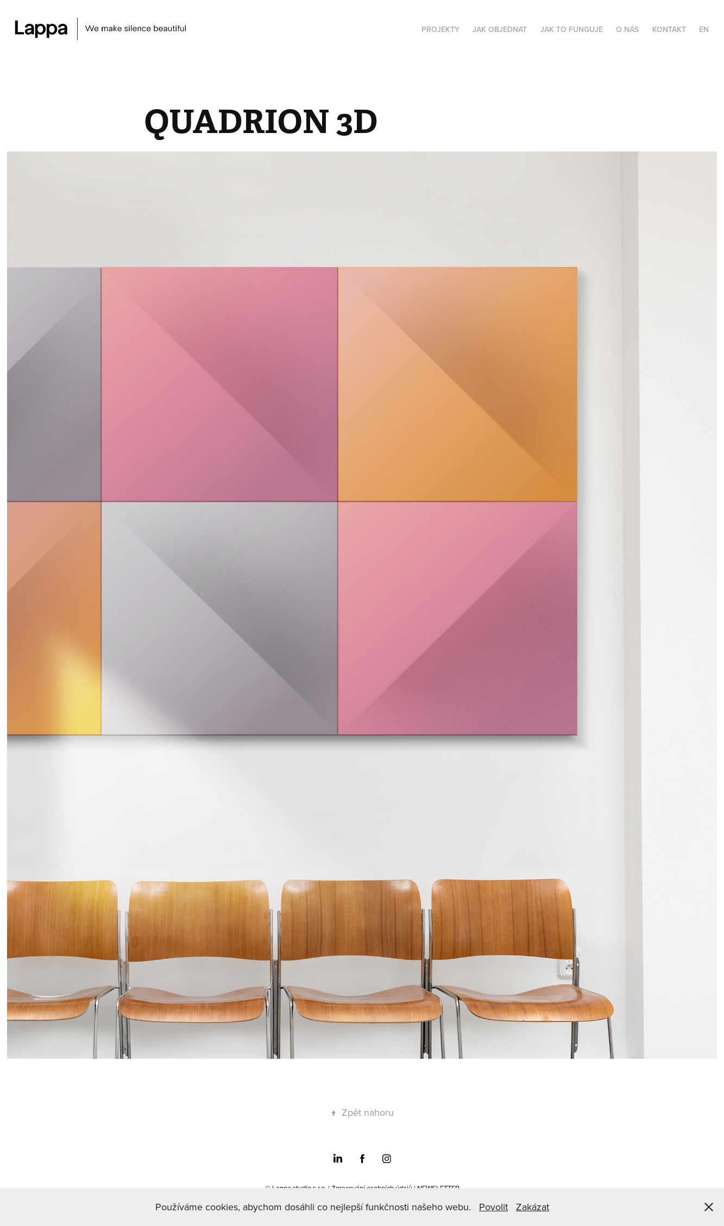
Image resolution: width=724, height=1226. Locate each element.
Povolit (493, 1207)
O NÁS (627, 29)
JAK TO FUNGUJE (571, 29)
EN (704, 29)
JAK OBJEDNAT (500, 29)
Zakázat (532, 1207)
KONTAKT (669, 29)
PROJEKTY (440, 29)
